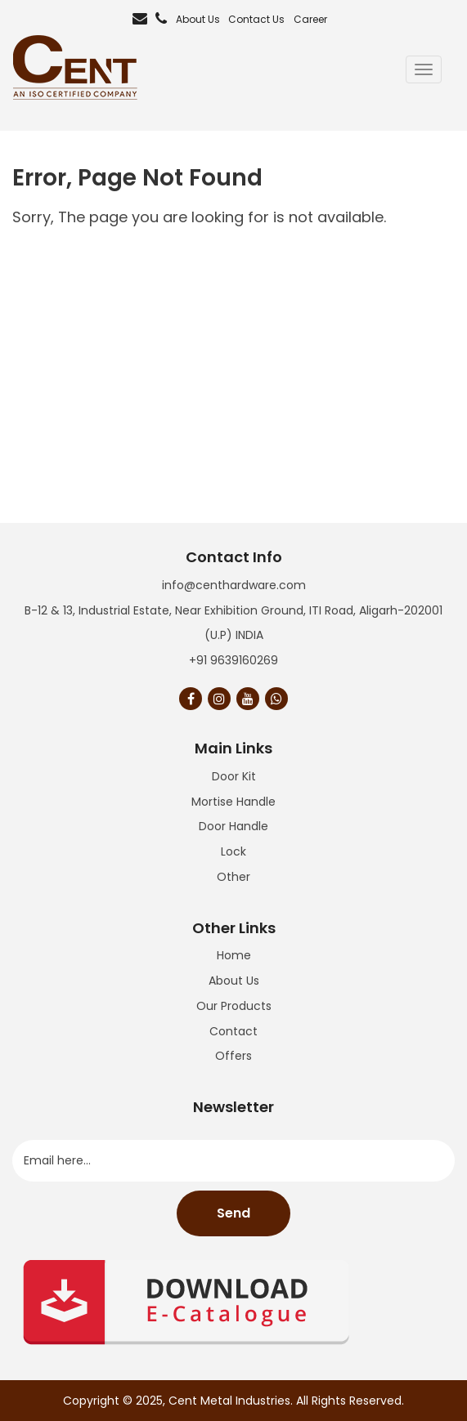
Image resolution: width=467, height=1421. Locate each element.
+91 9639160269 (233, 660)
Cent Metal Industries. (230, 1400)
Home (234, 955)
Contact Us (256, 19)
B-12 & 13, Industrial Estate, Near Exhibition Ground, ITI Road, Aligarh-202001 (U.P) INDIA (233, 623)
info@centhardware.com (234, 585)
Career (310, 19)
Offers (233, 1056)
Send (233, 1213)
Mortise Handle (233, 801)
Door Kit (234, 776)
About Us (198, 19)
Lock (233, 851)
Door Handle (233, 826)
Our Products (234, 1006)
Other (233, 877)
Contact (233, 1031)
